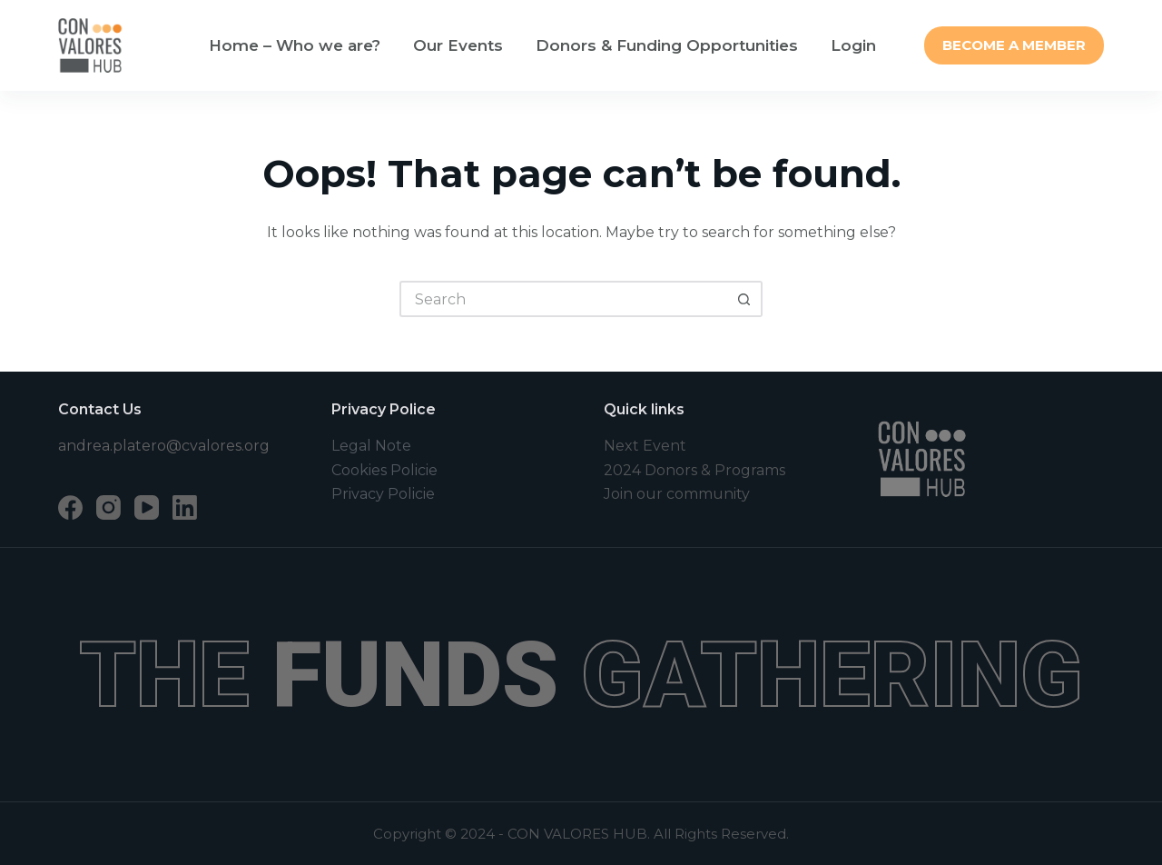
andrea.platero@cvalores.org (164, 445)
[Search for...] (562, 299)
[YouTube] (146, 507)
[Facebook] (70, 507)
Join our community (677, 493)
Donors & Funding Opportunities (667, 45)
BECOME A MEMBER (1014, 45)
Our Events (458, 45)
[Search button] (744, 299)
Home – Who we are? (294, 45)
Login (853, 45)
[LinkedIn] (184, 507)
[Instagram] (108, 507)
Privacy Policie (383, 493)
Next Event (645, 445)
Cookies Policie (384, 470)
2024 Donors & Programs (694, 470)
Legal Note (371, 445)
